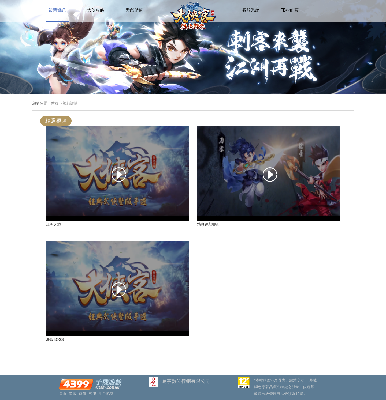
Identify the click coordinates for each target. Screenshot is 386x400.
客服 (92, 393)
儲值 (82, 393)
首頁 (54, 103)
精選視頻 (56, 121)
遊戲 (72, 393)
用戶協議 (106, 393)
